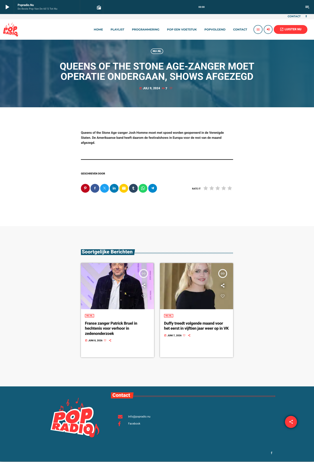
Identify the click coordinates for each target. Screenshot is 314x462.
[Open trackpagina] (98, 7)
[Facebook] (306, 16)
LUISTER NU (290, 29)
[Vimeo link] (10, 29)
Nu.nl (157, 51)
